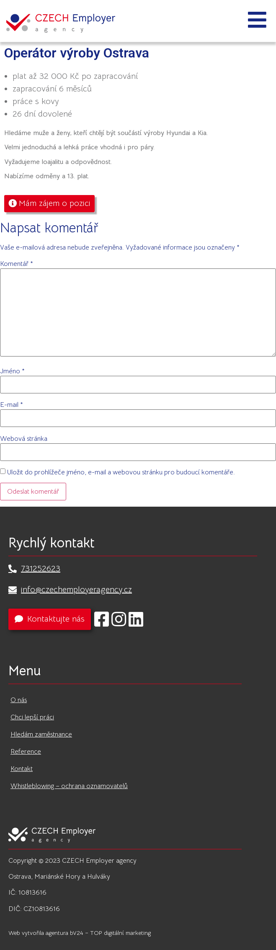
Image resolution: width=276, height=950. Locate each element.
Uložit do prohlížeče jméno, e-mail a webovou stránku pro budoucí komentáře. (121, 472)
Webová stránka (23, 438)
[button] (49, 203)
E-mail (11, 404)
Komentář (16, 263)
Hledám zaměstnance (41, 734)
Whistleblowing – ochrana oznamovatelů (69, 786)
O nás (18, 700)
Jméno (12, 371)
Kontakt (21, 769)
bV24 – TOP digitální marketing (110, 933)
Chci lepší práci (32, 717)
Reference (25, 751)
